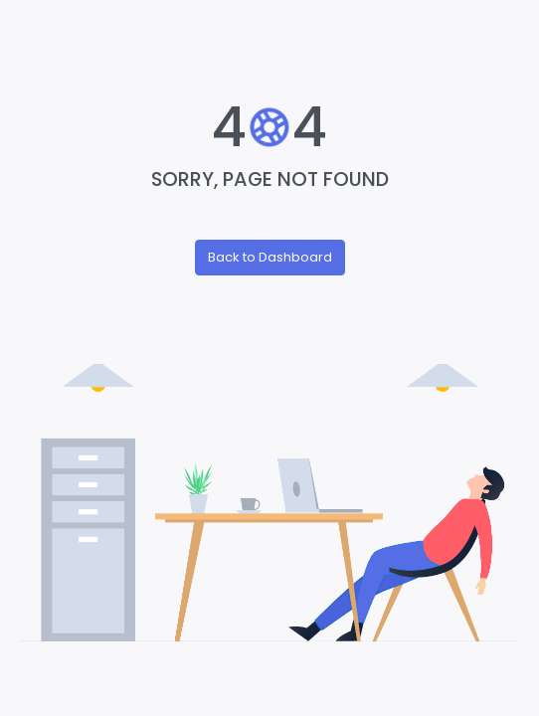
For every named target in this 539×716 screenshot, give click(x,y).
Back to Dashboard (270, 257)
